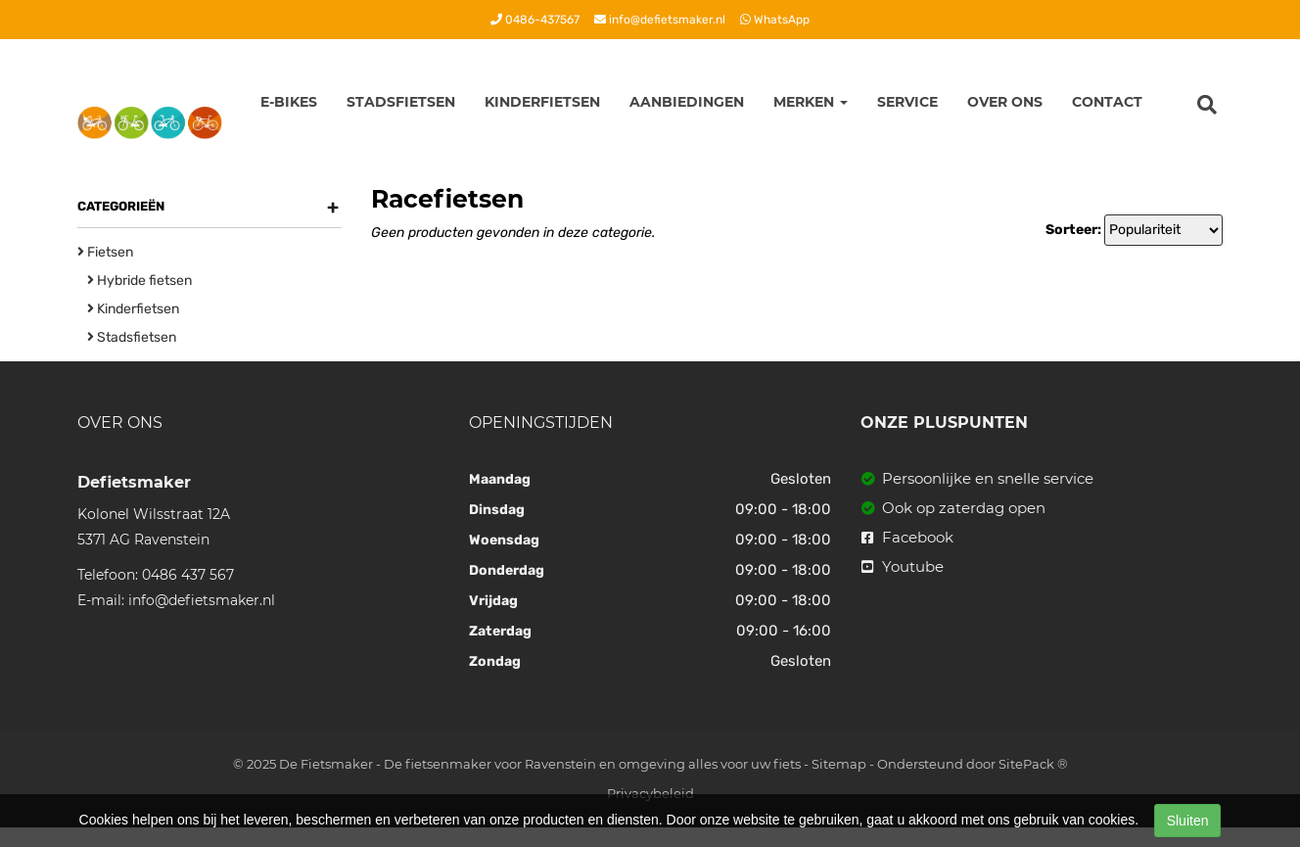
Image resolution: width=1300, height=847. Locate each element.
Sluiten (1188, 820)
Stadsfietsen (401, 102)
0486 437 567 (188, 575)
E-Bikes (288, 102)
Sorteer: (1073, 229)
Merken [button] (810, 102)
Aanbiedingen (686, 102)
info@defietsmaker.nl (659, 19)
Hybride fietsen (139, 280)
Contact (1107, 102)
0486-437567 (535, 19)
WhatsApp (775, 19)
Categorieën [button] (208, 206)
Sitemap (839, 764)
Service (907, 102)
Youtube (902, 566)
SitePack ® (1033, 764)
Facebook (907, 537)
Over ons (1005, 102)
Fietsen (105, 252)
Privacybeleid (650, 793)
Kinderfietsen (542, 102)
